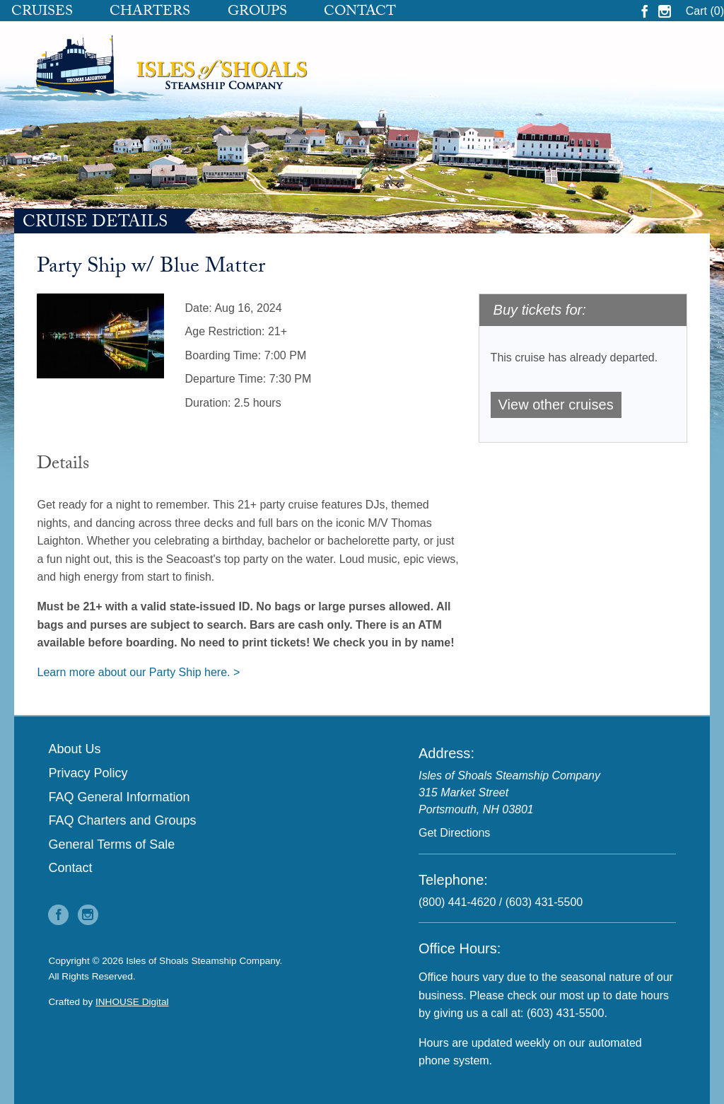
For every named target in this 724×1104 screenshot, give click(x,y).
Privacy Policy (87, 773)
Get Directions (454, 833)
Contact (360, 13)
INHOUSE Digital (132, 1001)
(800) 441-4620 (457, 902)
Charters (150, 13)
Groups (257, 13)
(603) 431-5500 (544, 902)
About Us (74, 749)
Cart (705, 11)
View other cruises (556, 404)
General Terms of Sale (111, 844)
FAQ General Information (118, 797)
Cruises (42, 13)
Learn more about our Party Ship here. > (138, 672)
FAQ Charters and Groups (122, 820)
